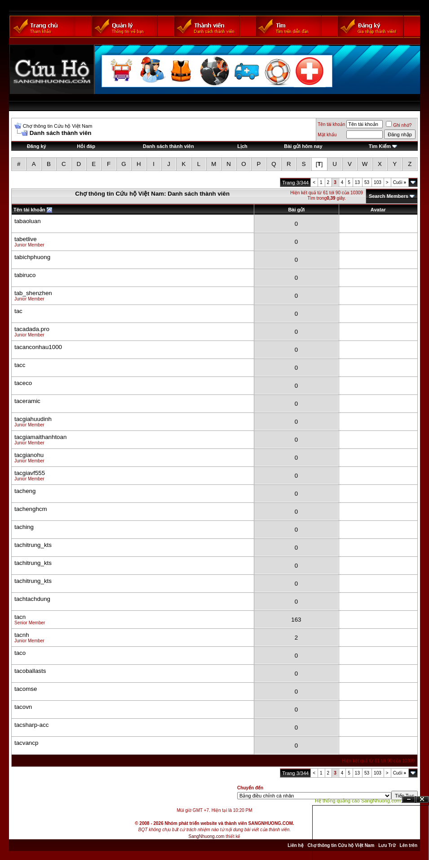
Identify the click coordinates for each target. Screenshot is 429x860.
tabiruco (24, 275)
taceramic (27, 401)
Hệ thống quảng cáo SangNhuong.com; (358, 800)
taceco (23, 383)
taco (20, 652)
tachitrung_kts (33, 545)
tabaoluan (27, 221)
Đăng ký (36, 146)
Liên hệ (295, 845)
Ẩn (409, 799)
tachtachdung (32, 599)
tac (18, 311)
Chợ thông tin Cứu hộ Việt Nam (58, 126)
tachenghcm (30, 509)
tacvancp (26, 742)
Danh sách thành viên (168, 146)
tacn (20, 617)
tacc (19, 365)
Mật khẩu (327, 134)
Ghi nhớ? (398, 125)
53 (366, 182)
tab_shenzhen (33, 293)
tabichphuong (32, 257)
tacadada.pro (31, 329)
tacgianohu (29, 455)
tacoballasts (30, 670)
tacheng (24, 491)
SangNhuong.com (207, 836)
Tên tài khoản (331, 124)
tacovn (23, 706)
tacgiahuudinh (33, 419)
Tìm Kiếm (380, 146)
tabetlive (25, 239)
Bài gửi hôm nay (303, 146)
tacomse (25, 688)
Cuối (399, 182)
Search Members (388, 196)
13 (357, 182)
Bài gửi (296, 209)
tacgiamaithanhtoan (40, 437)
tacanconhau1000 (38, 347)
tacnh (21, 635)
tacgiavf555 (29, 473)
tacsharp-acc (31, 724)
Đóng (422, 799)
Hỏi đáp (86, 146)
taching (24, 527)
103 (377, 182)
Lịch (242, 146)
